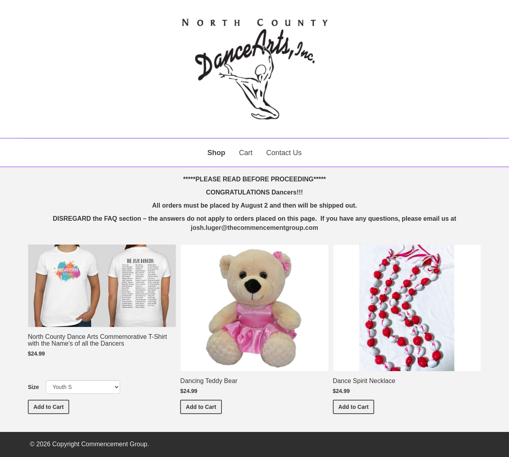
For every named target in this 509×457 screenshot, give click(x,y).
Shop (216, 153)
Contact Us (283, 153)
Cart (246, 153)
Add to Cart (51, 406)
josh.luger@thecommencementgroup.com (255, 227)
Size (33, 387)
